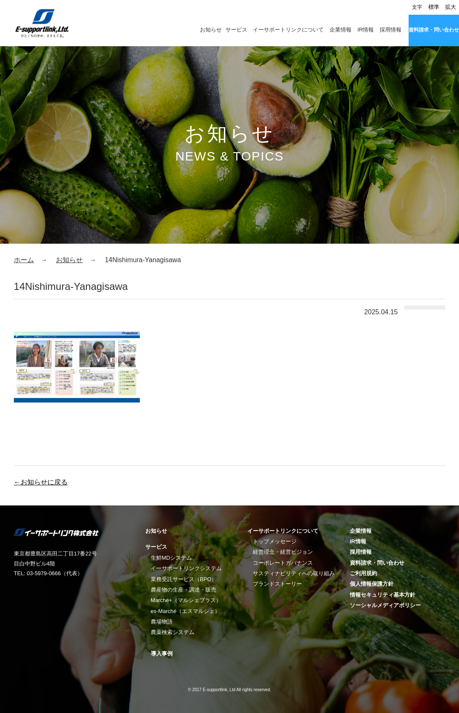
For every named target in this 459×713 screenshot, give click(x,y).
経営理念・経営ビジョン (283, 552)
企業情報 (340, 30)
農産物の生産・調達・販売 (183, 590)
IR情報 (365, 30)
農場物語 (162, 621)
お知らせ (211, 30)
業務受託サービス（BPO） (184, 579)
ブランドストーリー (277, 584)
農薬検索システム (172, 632)
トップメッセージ (274, 541)
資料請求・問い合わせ (434, 30)
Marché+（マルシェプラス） (186, 600)
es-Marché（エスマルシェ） (185, 611)
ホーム (24, 259)
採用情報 (390, 30)
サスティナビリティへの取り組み (294, 573)
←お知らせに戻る (41, 482)
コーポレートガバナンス (283, 563)
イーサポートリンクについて (288, 30)
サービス (236, 30)
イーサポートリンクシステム (186, 568)
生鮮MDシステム (171, 558)
